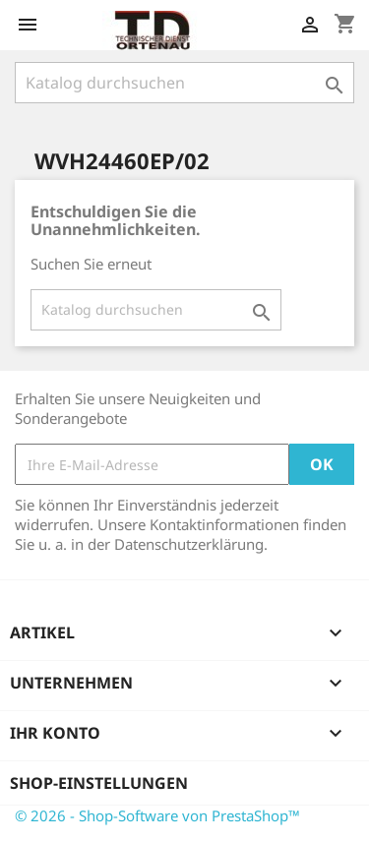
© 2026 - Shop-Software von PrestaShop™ (157, 815)
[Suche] (184, 82)
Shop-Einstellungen (99, 783)
